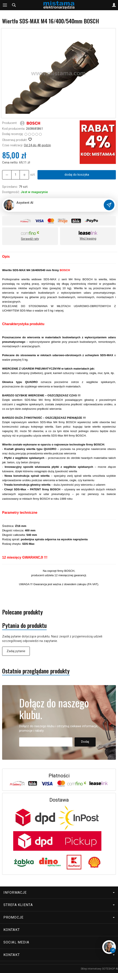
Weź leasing (88, 238)
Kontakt (11, 930)
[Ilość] (15, 174)
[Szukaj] (14, 5)
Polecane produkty (22, 612)
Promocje (59, 917)
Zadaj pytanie (16, 651)
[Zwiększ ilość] (7, 174)
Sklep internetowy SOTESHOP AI (99, 968)
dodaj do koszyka (77, 174)
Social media (59, 942)
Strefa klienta (59, 905)
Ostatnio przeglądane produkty (36, 671)
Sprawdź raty (30, 239)
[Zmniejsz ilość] (24, 174)
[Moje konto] (114, 5)
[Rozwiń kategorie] (5, 5)
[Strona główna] (58, 5)
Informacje (59, 892)
